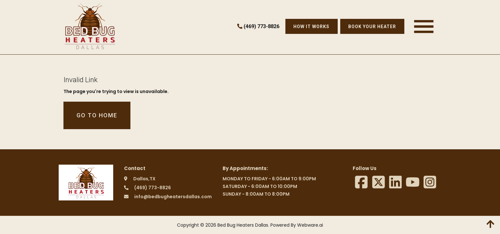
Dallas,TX (144, 179)
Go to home (97, 115)
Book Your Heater (372, 26)
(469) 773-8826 (258, 26)
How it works (311, 26)
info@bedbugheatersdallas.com (173, 196)
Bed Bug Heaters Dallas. (243, 225)
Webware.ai (310, 225)
